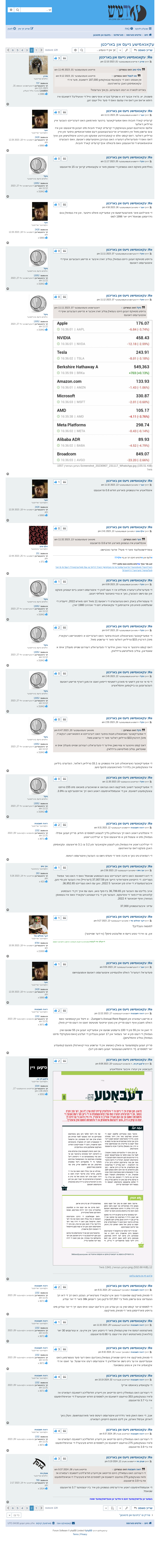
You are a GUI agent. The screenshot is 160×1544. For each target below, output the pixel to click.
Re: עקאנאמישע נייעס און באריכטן (125, 57)
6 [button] (13, 50)
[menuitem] (129, 28)
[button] (41, 50)
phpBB (89, 1530)
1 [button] (36, 50)
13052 (37, 183)
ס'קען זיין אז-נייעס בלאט (140, 1275)
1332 (37, 830)
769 (38, 1480)
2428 (37, 137)
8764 (37, 943)
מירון (45, 76)
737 (38, 83)
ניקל (46, 176)
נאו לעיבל (132, 76)
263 (38, 873)
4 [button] (22, 50)
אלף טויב (136, 69)
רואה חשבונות (41, 823)
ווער (46, 130)
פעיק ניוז (44, 1473)
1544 (37, 1086)
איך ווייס (44, 866)
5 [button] (17, 50)
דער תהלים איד (41, 936)
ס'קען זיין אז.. (42, 1079)
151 (38, 553)
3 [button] (27, 50)
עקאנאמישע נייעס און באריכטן (127, 44)
